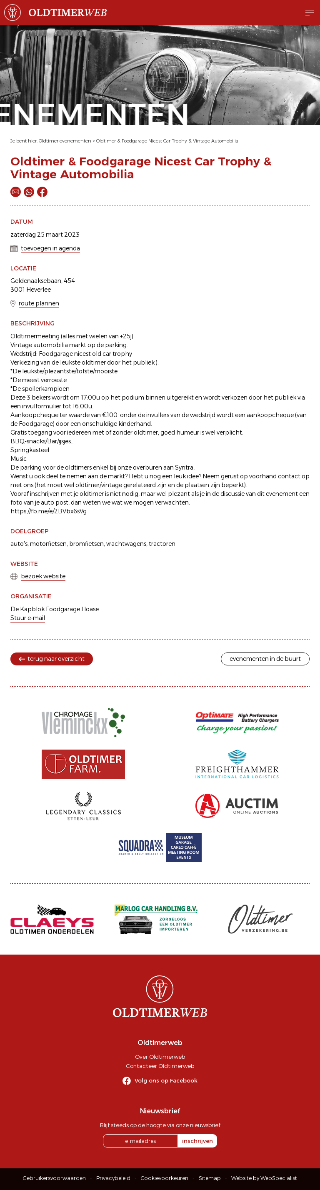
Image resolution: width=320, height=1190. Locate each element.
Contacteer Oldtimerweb (160, 1065)
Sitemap (210, 1178)
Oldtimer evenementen (65, 141)
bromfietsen (86, 544)
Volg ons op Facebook (166, 1080)
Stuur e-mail (27, 618)
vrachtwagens (126, 544)
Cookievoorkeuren (164, 1178)
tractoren (162, 544)
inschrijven (197, 1141)
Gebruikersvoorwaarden (54, 1178)
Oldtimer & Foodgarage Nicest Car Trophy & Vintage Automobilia (167, 141)
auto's (19, 544)
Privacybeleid (113, 1178)
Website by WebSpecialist (264, 1178)
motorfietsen (48, 544)
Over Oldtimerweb (160, 1056)
